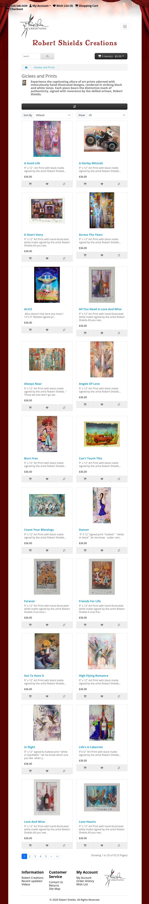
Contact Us (56, 882)
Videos (26, 884)
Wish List (82, 884)
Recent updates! (32, 881)
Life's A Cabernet (91, 747)
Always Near (33, 384)
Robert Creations (32, 878)
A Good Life (32, 163)
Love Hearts (87, 822)
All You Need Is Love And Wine (100, 309)
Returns (54, 885)
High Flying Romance (93, 675)
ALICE (28, 309)
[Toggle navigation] (124, 26)
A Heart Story (33, 234)
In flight (29, 747)
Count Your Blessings (39, 530)
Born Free (31, 458)
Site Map (54, 889)
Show (81, 115)
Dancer (84, 530)
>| (57, 856)
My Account (84, 878)
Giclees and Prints (44, 67)
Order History (85, 881)
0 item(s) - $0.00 (110, 56)
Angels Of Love (89, 384)
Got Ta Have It (34, 675)
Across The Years (91, 234)
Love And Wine (34, 822)
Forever (29, 601)
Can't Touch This (90, 458)
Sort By (28, 115)
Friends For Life (90, 601)
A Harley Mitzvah (91, 163)
